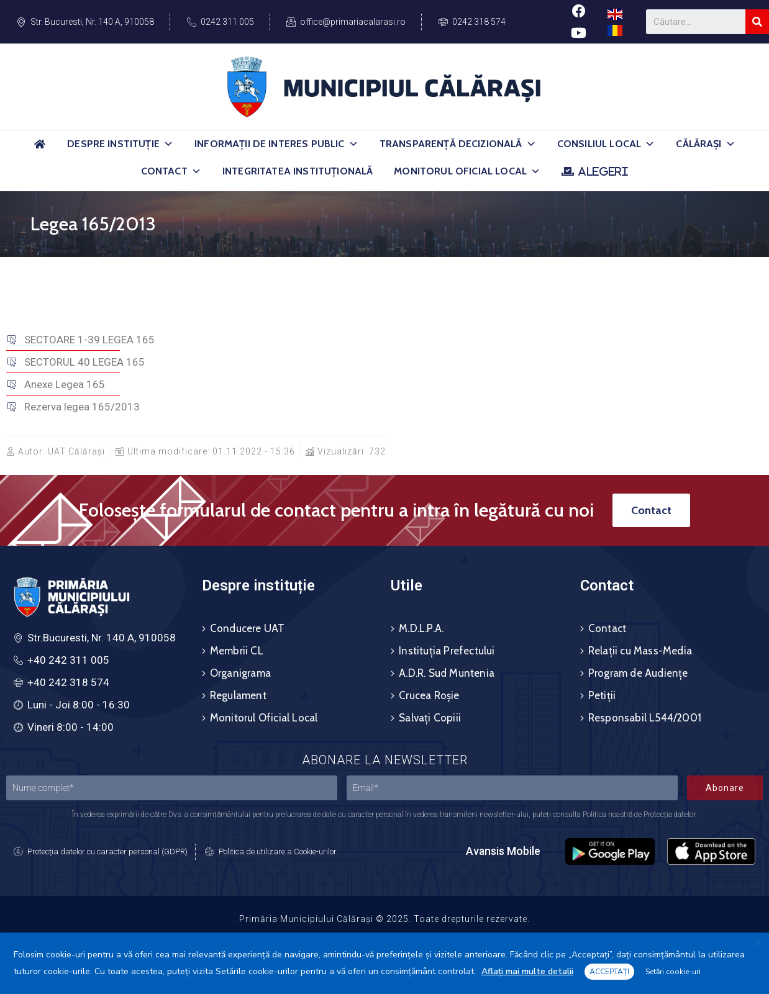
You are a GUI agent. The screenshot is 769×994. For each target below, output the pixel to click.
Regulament (238, 695)
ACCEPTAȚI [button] (609, 972)
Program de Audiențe (638, 673)
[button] (168, 144)
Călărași (705, 144)
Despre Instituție (120, 144)
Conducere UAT (247, 628)
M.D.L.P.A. (421, 628)
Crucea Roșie (429, 695)
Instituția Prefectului (446, 650)
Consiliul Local (606, 144)
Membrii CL (236, 650)
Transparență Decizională (458, 144)
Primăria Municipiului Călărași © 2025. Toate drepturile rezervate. (384, 919)
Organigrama (240, 673)
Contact (171, 171)
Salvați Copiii (430, 718)
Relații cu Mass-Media (640, 650)
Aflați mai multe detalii (527, 971)
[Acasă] (40, 149)
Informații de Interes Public (276, 144)
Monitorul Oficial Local (467, 171)
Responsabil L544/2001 (644, 718)
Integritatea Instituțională (297, 171)
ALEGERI (603, 171)
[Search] (757, 21)
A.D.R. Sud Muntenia (446, 673)
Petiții (602, 695)
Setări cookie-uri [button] (673, 972)
